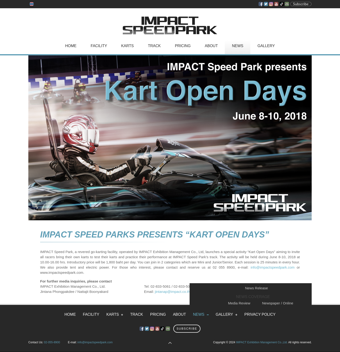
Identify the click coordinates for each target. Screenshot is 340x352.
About (211, 46)
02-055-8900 (52, 342)
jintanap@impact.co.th (172, 292)
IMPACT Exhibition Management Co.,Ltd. (262, 342)
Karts (127, 46)
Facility (99, 46)
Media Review (239, 303)
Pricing (183, 46)
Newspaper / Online (277, 303)
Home (70, 46)
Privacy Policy (260, 314)
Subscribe (187, 328)
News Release (256, 288)
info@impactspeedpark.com (272, 267)
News (237, 46)
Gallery (266, 46)
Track (154, 46)
